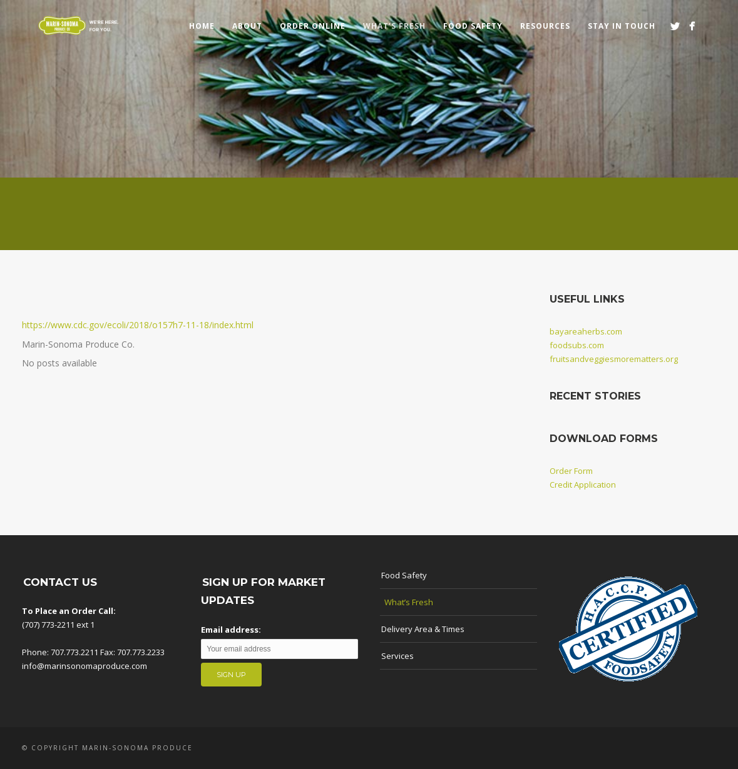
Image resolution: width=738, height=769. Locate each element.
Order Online (313, 26)
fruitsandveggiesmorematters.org (614, 358)
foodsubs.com (577, 345)
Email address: (231, 629)
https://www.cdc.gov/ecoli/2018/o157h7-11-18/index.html (138, 325)
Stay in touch (621, 26)
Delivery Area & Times (422, 629)
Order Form (571, 470)
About (247, 26)
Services (397, 655)
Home (202, 26)
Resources (545, 26)
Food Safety (473, 26)
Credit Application (583, 484)
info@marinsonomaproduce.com (84, 665)
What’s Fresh (394, 26)
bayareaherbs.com (586, 331)
